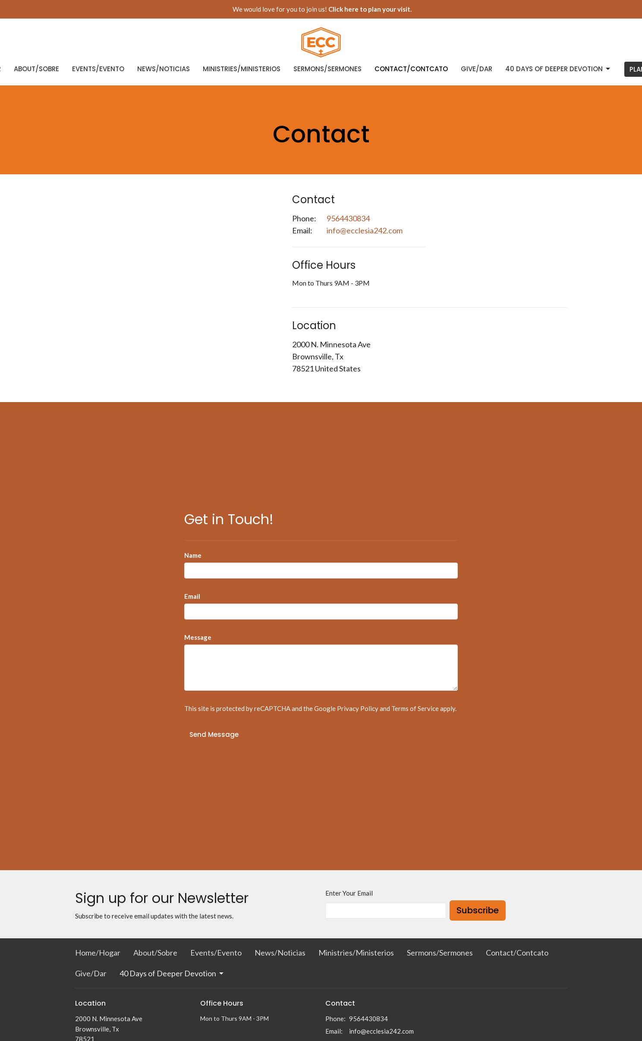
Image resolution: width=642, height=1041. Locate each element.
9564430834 (348, 218)
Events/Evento (98, 68)
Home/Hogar (97, 952)
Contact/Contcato (411, 68)
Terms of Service (415, 708)
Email (192, 596)
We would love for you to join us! (322, 9)
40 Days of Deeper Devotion (558, 68)
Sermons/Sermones (327, 68)
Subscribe (477, 910)
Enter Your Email (349, 893)
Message (197, 637)
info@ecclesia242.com (365, 230)
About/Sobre (36, 68)
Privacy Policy (357, 708)
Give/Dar (476, 68)
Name (192, 555)
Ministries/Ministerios (241, 68)
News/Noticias (163, 68)
